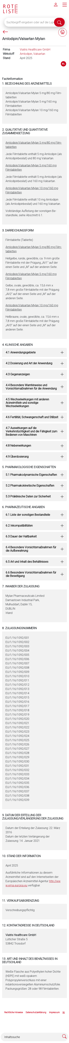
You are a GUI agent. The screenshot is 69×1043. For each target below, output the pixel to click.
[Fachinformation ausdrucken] (62, 32)
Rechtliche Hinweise (13, 1012)
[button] (34, 352)
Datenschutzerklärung (36, 1012)
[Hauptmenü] (64, 4)
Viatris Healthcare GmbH (35, 49)
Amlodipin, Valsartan (32, 53)
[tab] (34, 352)
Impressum (54, 1012)
